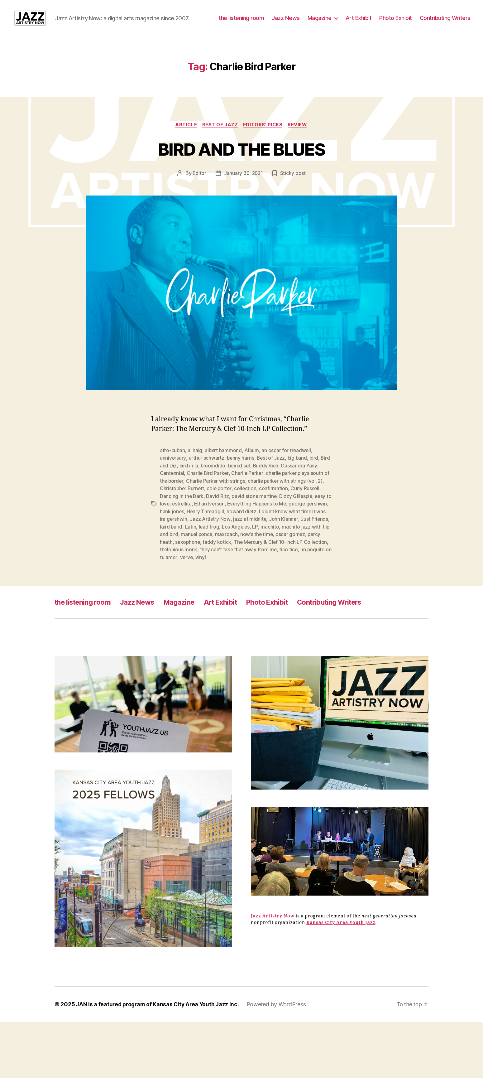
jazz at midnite (277, 537)
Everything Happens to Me (265, 522)
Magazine (378, 23)
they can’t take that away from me (272, 567)
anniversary (173, 477)
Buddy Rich (277, 485)
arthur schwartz (207, 477)
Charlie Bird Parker (208, 492)
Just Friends (174, 545)
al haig (195, 470)
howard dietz (266, 530)
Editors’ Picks (264, 144)
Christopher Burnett (182, 507)
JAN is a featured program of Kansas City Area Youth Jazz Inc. (159, 1021)
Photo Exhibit (454, 23)
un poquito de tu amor (196, 575)
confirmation (275, 507)
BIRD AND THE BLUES (241, 168)
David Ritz (217, 515)
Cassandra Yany (311, 485)
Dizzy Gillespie (297, 515)
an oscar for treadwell (288, 470)
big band (299, 477)
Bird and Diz (173, 485)
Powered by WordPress (280, 1021)
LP (286, 545)
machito (301, 545)
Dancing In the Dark (182, 515)
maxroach (257, 552)
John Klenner (311, 537)
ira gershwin (201, 537)
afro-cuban (172, 470)
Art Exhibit (417, 23)
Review (299, 144)
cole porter (220, 507)
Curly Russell (307, 507)
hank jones (195, 530)
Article (185, 144)
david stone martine (255, 515)
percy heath (192, 560)
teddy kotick (251, 560)
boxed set (250, 485)
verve (230, 575)
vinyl (245, 575)
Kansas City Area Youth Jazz (340, 939)
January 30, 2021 (243, 193)
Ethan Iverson (216, 522)
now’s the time (287, 552)
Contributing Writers (445, 32)
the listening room (300, 23)
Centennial (172, 492)
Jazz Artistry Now (238, 537)
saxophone (221, 560)
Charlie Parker (248, 492)
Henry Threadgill (229, 530)
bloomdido (224, 485)
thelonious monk (212, 567)
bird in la (199, 485)
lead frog (239, 545)
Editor (199, 193)
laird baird (201, 545)
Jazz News (344, 23)
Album (253, 470)
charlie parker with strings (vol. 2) (287, 500)
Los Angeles (267, 545)
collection (247, 507)
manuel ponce (227, 552)
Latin (221, 545)
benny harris (241, 477)
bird (316, 477)
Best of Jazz (220, 144)
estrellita (188, 522)
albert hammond (224, 470)
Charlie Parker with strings (216, 500)
